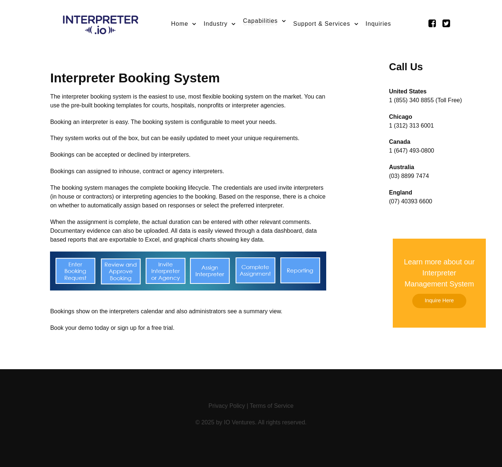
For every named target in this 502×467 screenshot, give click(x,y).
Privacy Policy (227, 406)
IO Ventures (239, 422)
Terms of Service (271, 406)
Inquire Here (439, 300)
